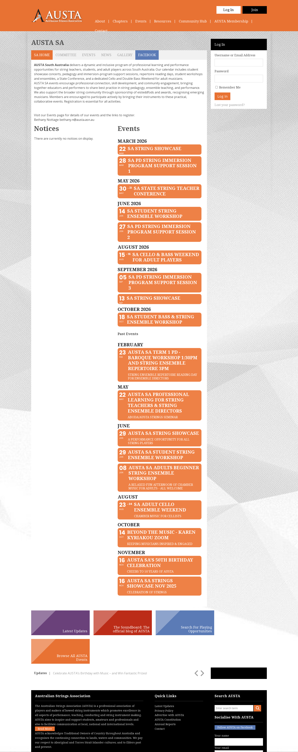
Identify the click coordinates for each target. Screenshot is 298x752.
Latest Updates (164, 677)
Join (254, 10)
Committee (65, 55)
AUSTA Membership (231, 21)
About (100, 21)
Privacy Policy (164, 681)
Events (141, 21)
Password (222, 71)
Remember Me (230, 87)
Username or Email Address (235, 55)
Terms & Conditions (132, 746)
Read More (45, 700)
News (106, 55)
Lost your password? (230, 105)
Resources (162, 21)
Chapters (120, 21)
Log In (228, 10)
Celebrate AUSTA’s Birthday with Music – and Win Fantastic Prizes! (100, 645)
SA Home (42, 55)
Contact (160, 700)
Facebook (147, 55)
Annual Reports (165, 695)
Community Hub (193, 21)
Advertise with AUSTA (169, 686)
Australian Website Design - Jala (243, 746)
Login (168, 746)
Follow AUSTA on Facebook (235, 698)
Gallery (124, 55)
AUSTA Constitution (168, 691)
